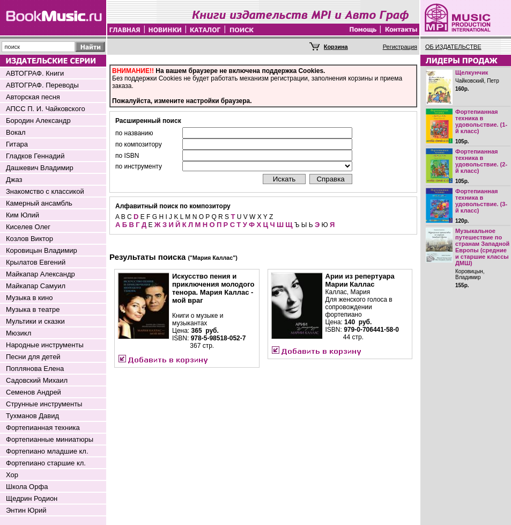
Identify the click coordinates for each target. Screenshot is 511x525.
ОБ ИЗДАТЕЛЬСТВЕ (453, 46)
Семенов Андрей (33, 392)
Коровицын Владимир (41, 250)
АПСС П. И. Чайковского (45, 109)
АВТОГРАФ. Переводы (42, 85)
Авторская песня (33, 97)
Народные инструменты (45, 345)
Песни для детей (33, 357)
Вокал (16, 132)
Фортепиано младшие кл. (47, 451)
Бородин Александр (38, 120)
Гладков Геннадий (35, 156)
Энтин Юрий (26, 510)
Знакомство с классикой (45, 191)
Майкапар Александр (40, 274)
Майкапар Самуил (35, 286)
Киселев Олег (28, 227)
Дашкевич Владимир (39, 168)
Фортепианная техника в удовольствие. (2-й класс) (481, 161)
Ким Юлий (22, 215)
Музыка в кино (29, 298)
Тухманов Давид (32, 416)
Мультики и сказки (35, 321)
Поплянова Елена (35, 368)
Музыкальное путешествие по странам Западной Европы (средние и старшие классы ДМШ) (482, 247)
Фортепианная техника (43, 428)
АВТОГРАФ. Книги (35, 73)
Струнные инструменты (44, 404)
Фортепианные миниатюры (49, 439)
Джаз (14, 180)
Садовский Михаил (37, 380)
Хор (12, 475)
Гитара (17, 144)
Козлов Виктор (29, 239)
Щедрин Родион (31, 498)
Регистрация (400, 46)
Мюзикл (18, 333)
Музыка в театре (33, 309)
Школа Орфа (27, 487)
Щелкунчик (471, 72)
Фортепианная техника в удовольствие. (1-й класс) (481, 121)
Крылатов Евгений (35, 262)
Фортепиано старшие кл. (46, 463)
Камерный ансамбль (39, 203)
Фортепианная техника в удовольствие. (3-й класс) (481, 201)
